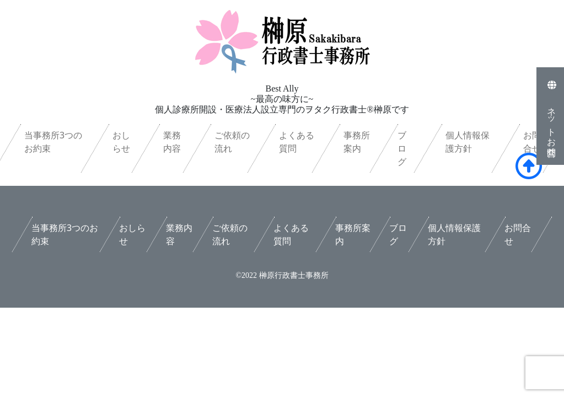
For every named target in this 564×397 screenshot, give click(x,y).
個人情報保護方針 (467, 141)
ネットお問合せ (552, 116)
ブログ (402, 148)
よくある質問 (296, 141)
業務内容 (172, 141)
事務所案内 (356, 141)
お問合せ (532, 141)
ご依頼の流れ (232, 141)
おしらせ (121, 141)
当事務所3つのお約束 (53, 141)
